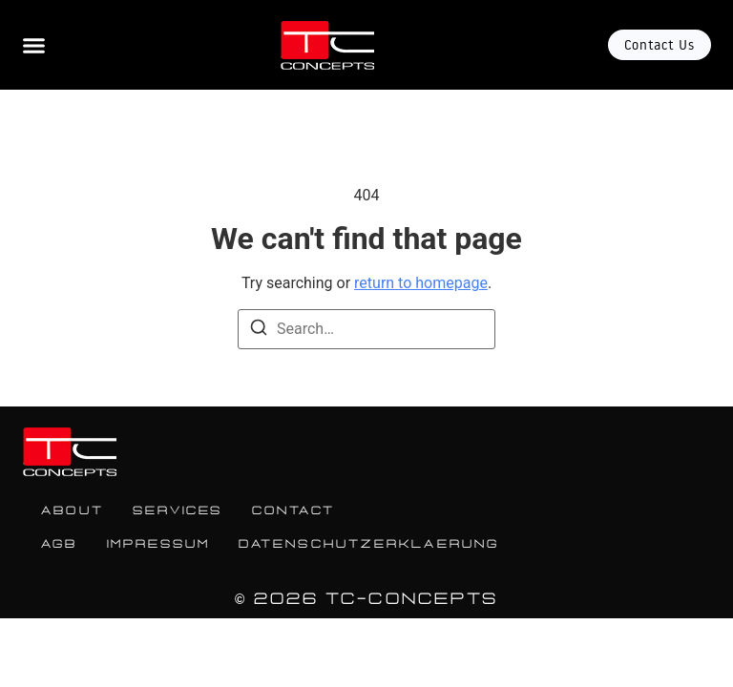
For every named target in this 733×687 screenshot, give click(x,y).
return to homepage (421, 283)
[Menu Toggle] (34, 45)
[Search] (258, 330)
